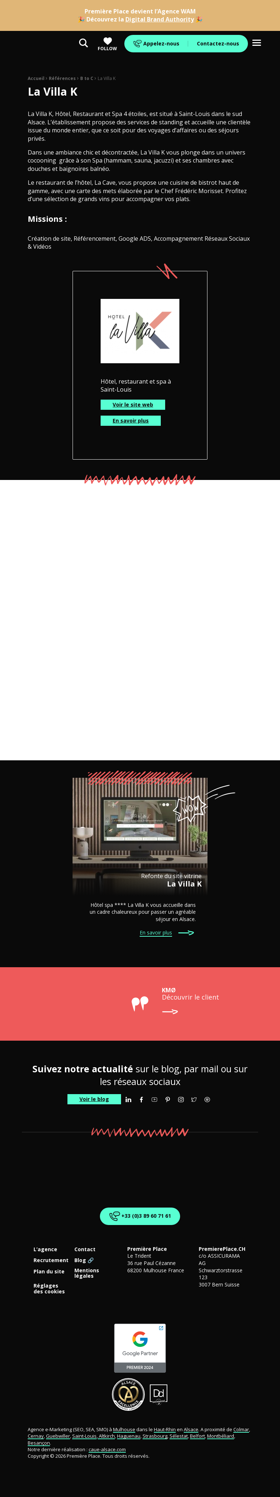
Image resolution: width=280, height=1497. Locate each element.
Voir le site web (133, 404)
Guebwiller (58, 1436)
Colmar (241, 1429)
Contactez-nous (218, 43)
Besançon (39, 1443)
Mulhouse (124, 1429)
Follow (107, 44)
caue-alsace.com (107, 1449)
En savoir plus (131, 420)
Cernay (36, 1436)
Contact (85, 1249)
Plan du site (49, 1272)
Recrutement (51, 1260)
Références (62, 78)
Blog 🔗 (84, 1260)
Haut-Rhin (165, 1429)
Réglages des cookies (49, 1288)
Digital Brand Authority (159, 19)
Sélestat (179, 1436)
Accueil (36, 78)
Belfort (197, 1436)
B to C (86, 78)
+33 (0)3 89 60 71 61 (138, 1216)
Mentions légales (86, 1273)
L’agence (45, 1249)
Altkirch (106, 1436)
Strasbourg (155, 1436)
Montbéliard (220, 1436)
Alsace (191, 1429)
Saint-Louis (84, 1436)
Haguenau (128, 1436)
